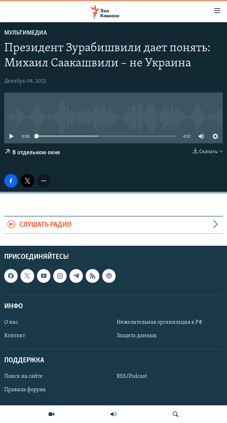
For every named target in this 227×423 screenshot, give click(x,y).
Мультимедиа (25, 33)
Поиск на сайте (23, 376)
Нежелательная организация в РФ (159, 322)
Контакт (14, 336)
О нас (11, 322)
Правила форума (25, 390)
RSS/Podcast (132, 376)
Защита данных (137, 336)
